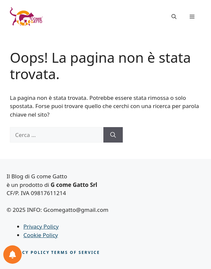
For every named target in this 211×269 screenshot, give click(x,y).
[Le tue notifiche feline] (12, 254)
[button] (174, 16)
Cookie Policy (40, 235)
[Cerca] (113, 135)
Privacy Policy (41, 226)
